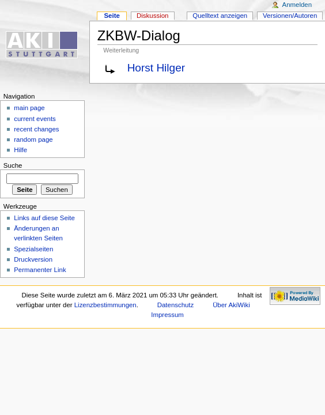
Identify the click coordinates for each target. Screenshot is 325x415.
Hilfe (20, 149)
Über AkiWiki (231, 304)
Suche (12, 165)
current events (35, 118)
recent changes (36, 129)
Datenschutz (175, 304)
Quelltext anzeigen (219, 15)
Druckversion (33, 259)
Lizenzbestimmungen (105, 304)
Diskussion (152, 15)
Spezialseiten (33, 249)
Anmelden (297, 4)
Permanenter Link (40, 269)
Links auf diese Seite (44, 217)
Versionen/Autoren (290, 15)
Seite (111, 15)
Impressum (167, 314)
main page (29, 107)
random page (33, 139)
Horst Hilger (156, 68)
